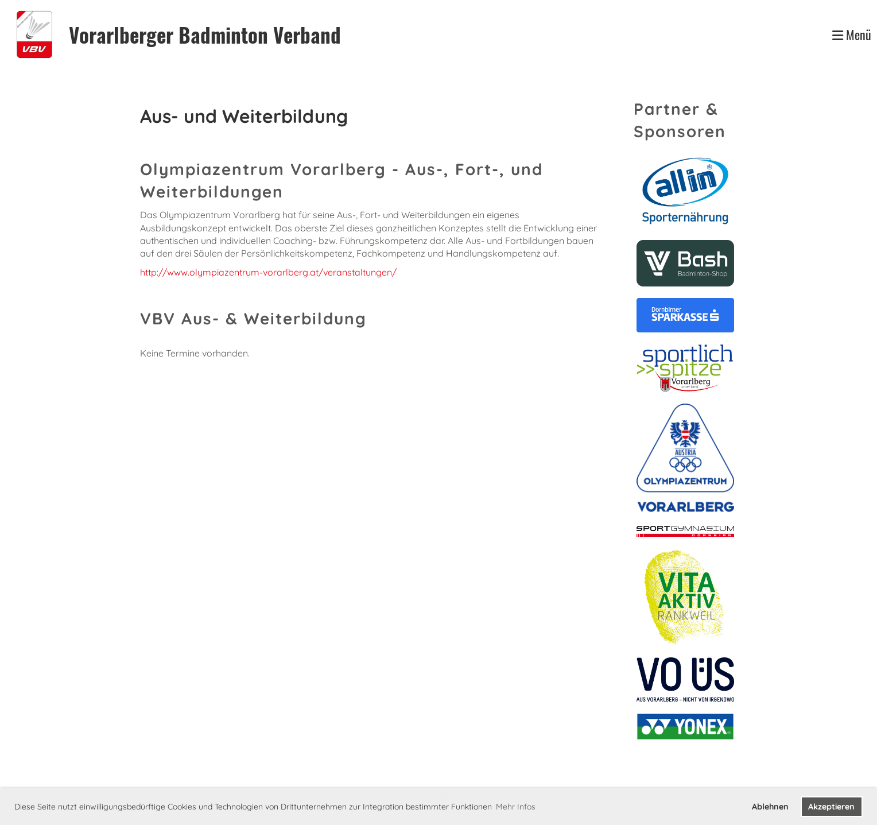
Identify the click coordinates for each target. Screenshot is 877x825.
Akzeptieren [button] (831, 806)
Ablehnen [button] (770, 806)
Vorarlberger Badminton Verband (205, 35)
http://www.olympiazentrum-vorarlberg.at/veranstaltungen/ (268, 272)
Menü (851, 35)
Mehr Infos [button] (515, 806)
